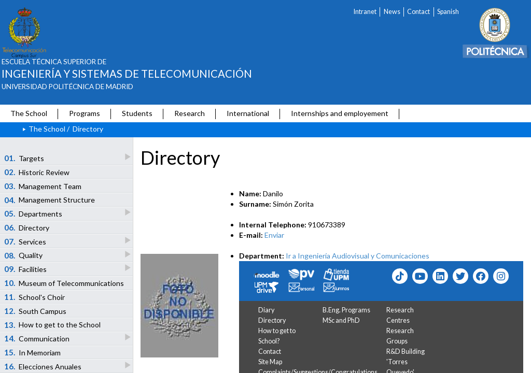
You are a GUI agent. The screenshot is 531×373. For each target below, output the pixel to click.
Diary (266, 310)
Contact (418, 12)
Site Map (270, 362)
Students (137, 113)
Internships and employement (339, 113)
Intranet (365, 12)
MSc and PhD (341, 320)
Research (189, 113)
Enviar (274, 235)
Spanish (448, 12)
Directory (272, 320)
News (392, 12)
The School (28, 113)
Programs (84, 113)
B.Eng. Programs (346, 310)
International (248, 113)
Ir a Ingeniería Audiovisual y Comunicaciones (357, 255)
